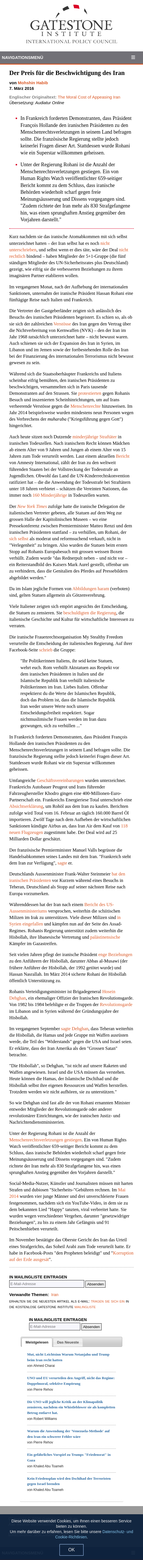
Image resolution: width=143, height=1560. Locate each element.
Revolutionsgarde (116, 1004)
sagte (62, 863)
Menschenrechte (85, 406)
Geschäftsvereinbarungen (60, 780)
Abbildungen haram (90, 588)
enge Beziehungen (115, 954)
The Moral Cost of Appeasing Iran (89, 97)
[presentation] (37, 1342)
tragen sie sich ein (108, 1301)
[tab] (37, 1342)
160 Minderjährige (50, 495)
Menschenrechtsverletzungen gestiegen (45, 1139)
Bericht (123, 456)
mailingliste (85, 1306)
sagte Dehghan (74, 1028)
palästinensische (105, 937)
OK (71, 1549)
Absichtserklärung (26, 806)
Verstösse (62, 324)
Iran (54, 1294)
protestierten (90, 393)
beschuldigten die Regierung (89, 612)
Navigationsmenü (22, 57)
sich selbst (18, 538)
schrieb (46, 650)
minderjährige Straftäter (94, 436)
